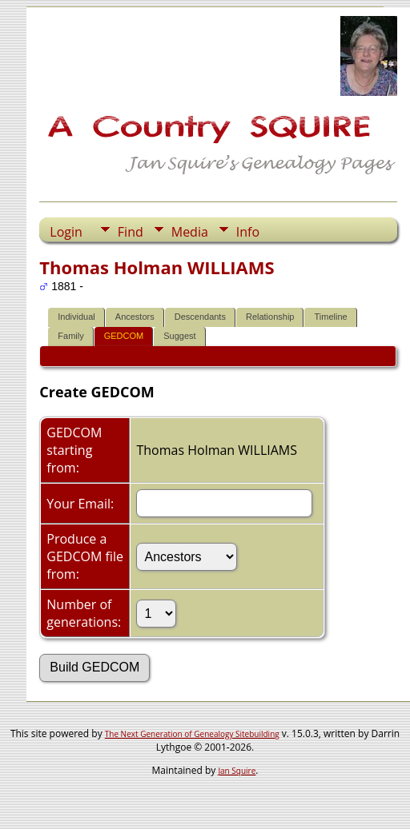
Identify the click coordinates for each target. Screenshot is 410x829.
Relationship (270, 316)
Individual (76, 316)
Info (247, 232)
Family (70, 336)
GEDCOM (124, 336)
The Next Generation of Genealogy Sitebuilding (192, 733)
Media (189, 232)
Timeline (330, 316)
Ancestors (135, 316)
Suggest (179, 336)
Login (66, 232)
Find (130, 232)
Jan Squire (236, 770)
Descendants (200, 316)
